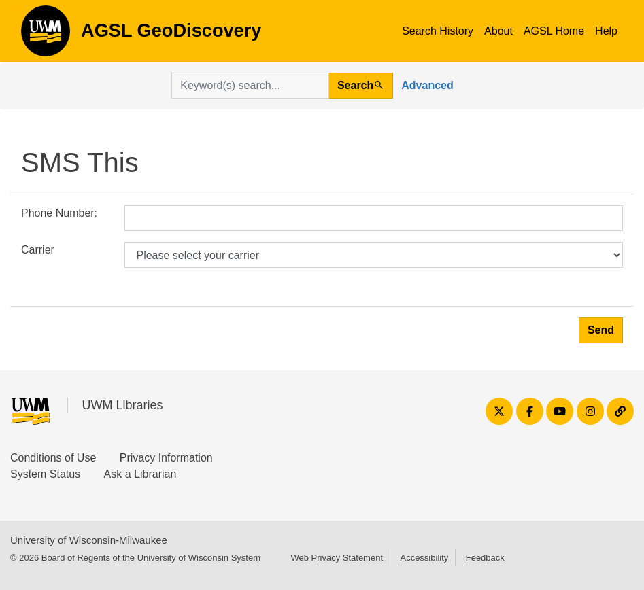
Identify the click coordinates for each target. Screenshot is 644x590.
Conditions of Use (53, 458)
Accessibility (424, 558)
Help (606, 31)
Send (601, 330)
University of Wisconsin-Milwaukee (88, 540)
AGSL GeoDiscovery (45, 35)
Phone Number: (59, 213)
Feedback (485, 558)
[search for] (250, 86)
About (498, 31)
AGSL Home (554, 31)
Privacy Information (166, 458)
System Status (45, 474)
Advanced (427, 85)
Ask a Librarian (140, 474)
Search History (437, 31)
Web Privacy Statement (336, 558)
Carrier (37, 250)
